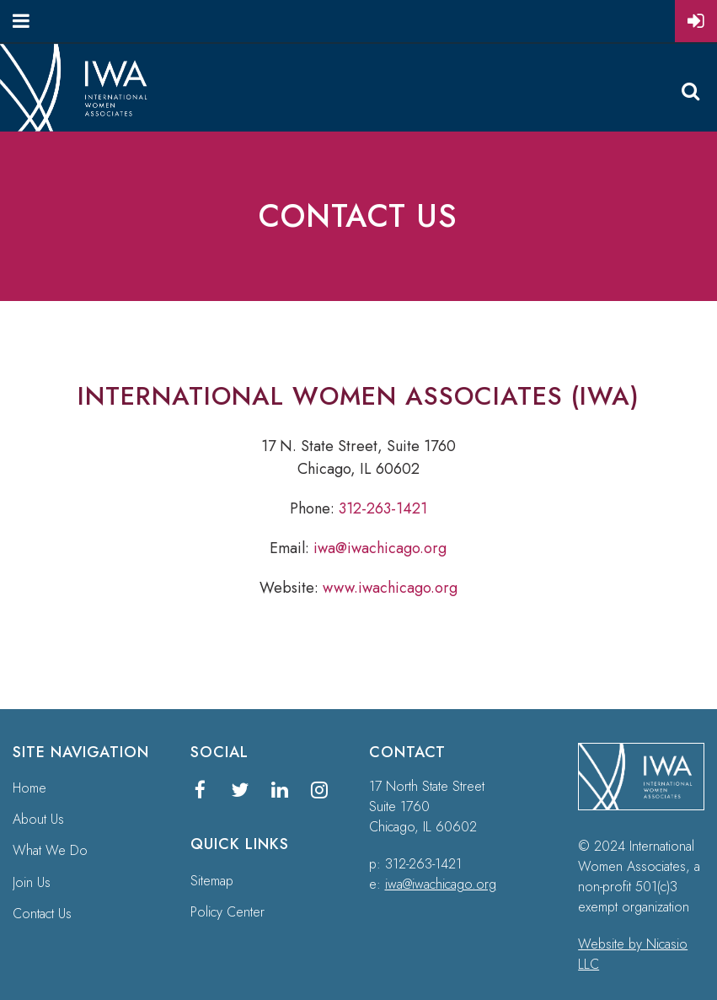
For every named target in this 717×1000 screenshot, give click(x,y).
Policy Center (227, 912)
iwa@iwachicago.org (380, 548)
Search (690, 91)
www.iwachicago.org (390, 588)
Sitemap (211, 880)
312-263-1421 (383, 508)
